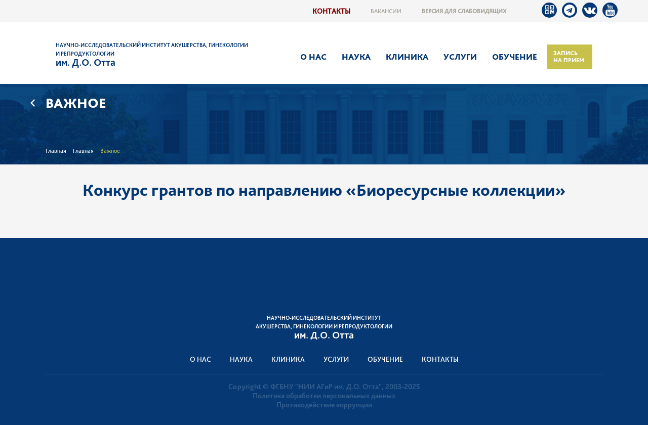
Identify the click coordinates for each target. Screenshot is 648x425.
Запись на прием (568, 57)
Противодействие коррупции (324, 404)
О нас (313, 57)
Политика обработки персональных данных (324, 395)
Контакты (331, 11)
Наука (356, 57)
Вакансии (386, 11)
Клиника (407, 57)
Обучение (514, 57)
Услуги (460, 57)
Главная (56, 150)
